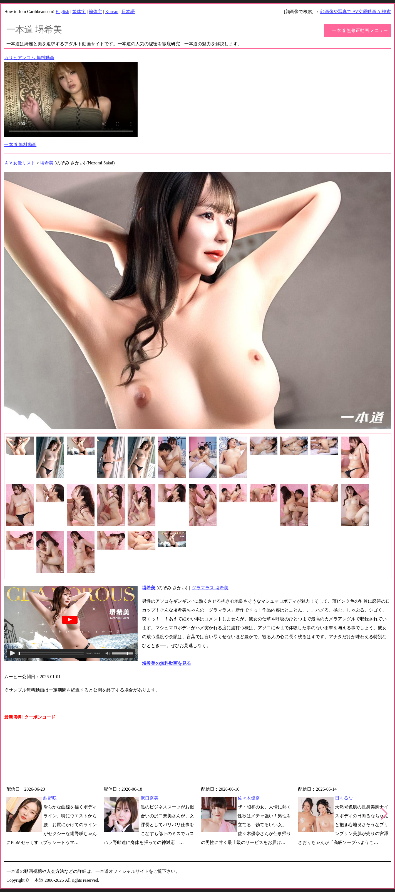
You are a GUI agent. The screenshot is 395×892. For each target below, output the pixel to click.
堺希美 (46, 163)
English (62, 11)
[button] (384, 814)
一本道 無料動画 (20, 144)
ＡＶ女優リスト (19, 163)
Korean (111, 11)
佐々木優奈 (249, 798)
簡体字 (95, 11)
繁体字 (79, 11)
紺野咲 (50, 798)
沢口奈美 (149, 798)
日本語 (128, 11)
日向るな (344, 798)
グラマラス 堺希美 (210, 587)
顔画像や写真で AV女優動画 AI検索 (355, 11)
